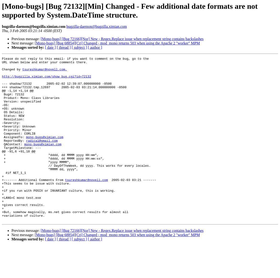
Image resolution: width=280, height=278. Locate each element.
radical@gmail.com (42, 158)
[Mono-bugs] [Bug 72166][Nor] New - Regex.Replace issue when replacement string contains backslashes (122, 39)
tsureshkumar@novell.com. (44, 72)
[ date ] (50, 47)
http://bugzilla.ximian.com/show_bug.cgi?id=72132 (46, 80)
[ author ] (95, 47)
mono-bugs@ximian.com (44, 153)
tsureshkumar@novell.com (86, 205)
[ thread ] (64, 47)
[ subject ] (79, 47)
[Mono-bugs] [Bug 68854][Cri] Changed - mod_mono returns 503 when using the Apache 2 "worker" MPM (117, 43)
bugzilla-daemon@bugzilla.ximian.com (96, 26)
